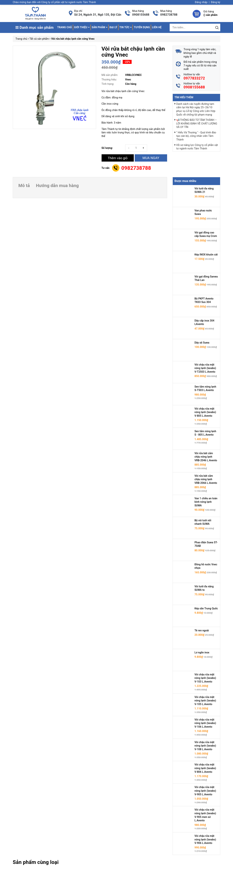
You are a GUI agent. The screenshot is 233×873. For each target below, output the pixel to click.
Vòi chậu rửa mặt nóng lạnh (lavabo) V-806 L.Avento (205, 768)
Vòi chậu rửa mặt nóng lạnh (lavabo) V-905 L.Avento (205, 791)
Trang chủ (64, 27)
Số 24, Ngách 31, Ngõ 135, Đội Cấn (97, 14)
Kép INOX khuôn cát (206, 254)
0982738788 (168, 14)
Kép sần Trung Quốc (206, 608)
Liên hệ (156, 27)
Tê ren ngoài (202, 630)
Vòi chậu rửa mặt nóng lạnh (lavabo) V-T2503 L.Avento (205, 368)
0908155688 (140, 14)
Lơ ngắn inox (202, 652)
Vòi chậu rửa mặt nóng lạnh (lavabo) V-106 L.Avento (205, 723)
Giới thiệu (82, 27)
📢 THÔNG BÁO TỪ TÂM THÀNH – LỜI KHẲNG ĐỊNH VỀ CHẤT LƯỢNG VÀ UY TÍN (196, 123)
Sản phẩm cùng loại (36, 862)
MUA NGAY (151, 158)
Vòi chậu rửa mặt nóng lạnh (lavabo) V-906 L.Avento (205, 839)
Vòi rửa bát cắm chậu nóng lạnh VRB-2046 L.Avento (206, 457)
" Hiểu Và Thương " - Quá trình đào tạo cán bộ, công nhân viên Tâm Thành (196, 136)
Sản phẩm (99, 27)
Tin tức (125, 27)
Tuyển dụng (142, 27)
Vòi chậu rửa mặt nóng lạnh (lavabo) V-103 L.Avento (205, 678)
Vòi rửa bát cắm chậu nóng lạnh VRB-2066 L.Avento (206, 479)
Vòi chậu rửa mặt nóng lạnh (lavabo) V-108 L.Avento (205, 746)
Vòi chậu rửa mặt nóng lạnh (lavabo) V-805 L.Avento (205, 412)
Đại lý (113, 27)
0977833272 (194, 78)
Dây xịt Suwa (202, 342)
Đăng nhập (201, 2)
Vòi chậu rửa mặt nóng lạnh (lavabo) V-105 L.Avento (205, 701)
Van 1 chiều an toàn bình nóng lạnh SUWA (206, 502)
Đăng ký (215, 2)
